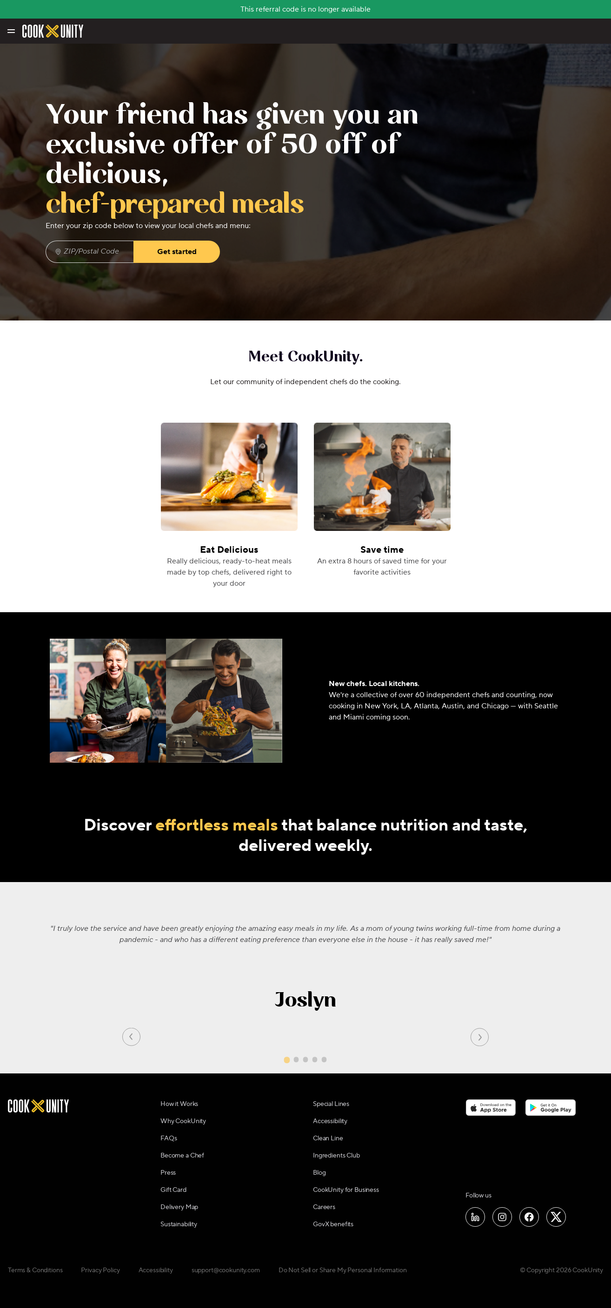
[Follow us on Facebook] (529, 1217)
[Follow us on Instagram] (502, 1217)
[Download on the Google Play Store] (550, 1107)
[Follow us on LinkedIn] (475, 1217)
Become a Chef (182, 1155)
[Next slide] (480, 1036)
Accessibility (330, 1121)
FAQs (168, 1138)
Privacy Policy (100, 1270)
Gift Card (173, 1190)
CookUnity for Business (346, 1190)
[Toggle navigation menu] (10, 31)
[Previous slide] (131, 1036)
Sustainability (178, 1224)
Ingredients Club (336, 1155)
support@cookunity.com (226, 1270)
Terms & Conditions (35, 1270)
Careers (324, 1207)
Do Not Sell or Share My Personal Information (343, 1270)
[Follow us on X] (556, 1217)
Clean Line (328, 1138)
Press (168, 1173)
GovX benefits (333, 1224)
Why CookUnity (183, 1121)
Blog (319, 1173)
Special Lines (331, 1104)
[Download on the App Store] (490, 1107)
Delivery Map (179, 1207)
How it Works (179, 1104)
